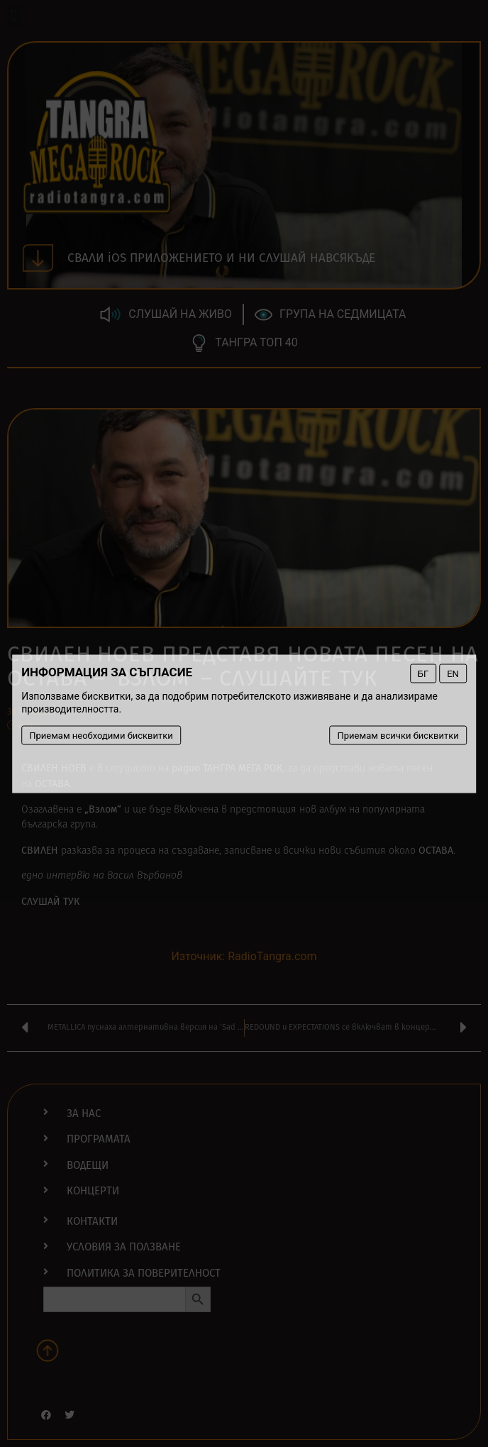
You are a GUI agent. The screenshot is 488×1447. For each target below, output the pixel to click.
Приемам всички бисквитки (398, 735)
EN (453, 673)
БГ (423, 673)
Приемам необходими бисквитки (101, 735)
